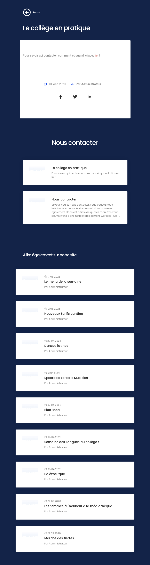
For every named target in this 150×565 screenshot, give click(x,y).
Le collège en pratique (69, 168)
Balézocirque (54, 474)
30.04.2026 (52, 341)
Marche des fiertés (59, 538)
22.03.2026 (52, 533)
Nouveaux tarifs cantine (63, 313)
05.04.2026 (52, 437)
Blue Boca (52, 410)
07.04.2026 (52, 405)
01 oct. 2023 (57, 84)
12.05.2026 (52, 308)
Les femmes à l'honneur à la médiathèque (78, 506)
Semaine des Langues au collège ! (71, 442)
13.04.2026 (52, 373)
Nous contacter (64, 199)
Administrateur (91, 84)
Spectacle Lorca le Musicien (66, 378)
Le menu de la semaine (62, 281)
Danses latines (56, 346)
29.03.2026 (52, 501)
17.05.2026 (52, 276)
